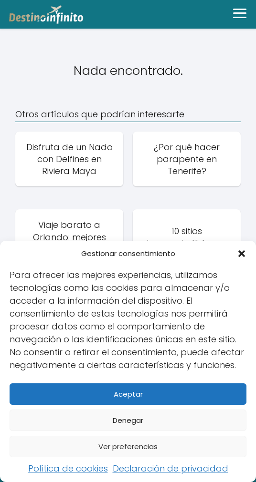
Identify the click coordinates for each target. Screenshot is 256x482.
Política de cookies (68, 468)
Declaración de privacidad (170, 468)
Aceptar (128, 394)
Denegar (128, 420)
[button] (241, 253)
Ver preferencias (128, 446)
